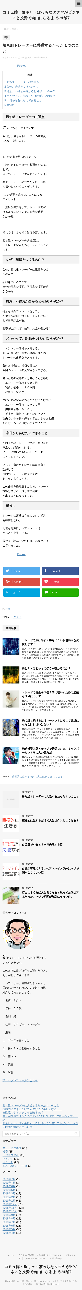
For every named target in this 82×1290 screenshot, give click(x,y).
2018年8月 (9, 1218)
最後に (9, 105)
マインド (8, 1158)
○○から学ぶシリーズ (15, 1165)
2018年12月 (10, 1204)
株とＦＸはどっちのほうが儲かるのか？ (46, 668)
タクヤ (17, 617)
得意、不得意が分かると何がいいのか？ (29, 91)
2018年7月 (9, 1222)
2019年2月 (9, 1197)
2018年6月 (9, 1225)
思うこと (8, 1162)
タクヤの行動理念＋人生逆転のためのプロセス (40, 1255)
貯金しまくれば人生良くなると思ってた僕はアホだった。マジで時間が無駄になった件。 (50, 894)
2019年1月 (9, 1200)
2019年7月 (9, 1182)
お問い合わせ (56, 1258)
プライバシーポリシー (35, 1258)
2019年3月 (9, 1193)
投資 (8, 609)
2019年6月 (9, 1186)
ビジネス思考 (11, 1155)
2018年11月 (10, 1207)
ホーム (11, 1255)
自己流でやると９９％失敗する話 (43, 844)
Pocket (21, 65)
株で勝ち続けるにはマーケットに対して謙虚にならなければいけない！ (50, 722)
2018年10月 (10, 1211)
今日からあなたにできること (23, 100)
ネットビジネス (12, 1148)
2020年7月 (9, 1179)
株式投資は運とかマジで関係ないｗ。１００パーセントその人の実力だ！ (50, 750)
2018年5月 (9, 1229)
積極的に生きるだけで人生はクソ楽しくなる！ (40, 776)
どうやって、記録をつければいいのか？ (29, 95)
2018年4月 (9, 1232)
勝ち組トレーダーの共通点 (21, 82)
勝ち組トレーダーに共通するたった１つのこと (50, 796)
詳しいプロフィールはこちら (20, 1080)
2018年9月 (9, 1215)
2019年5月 (9, 1189)
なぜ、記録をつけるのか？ (21, 86)
